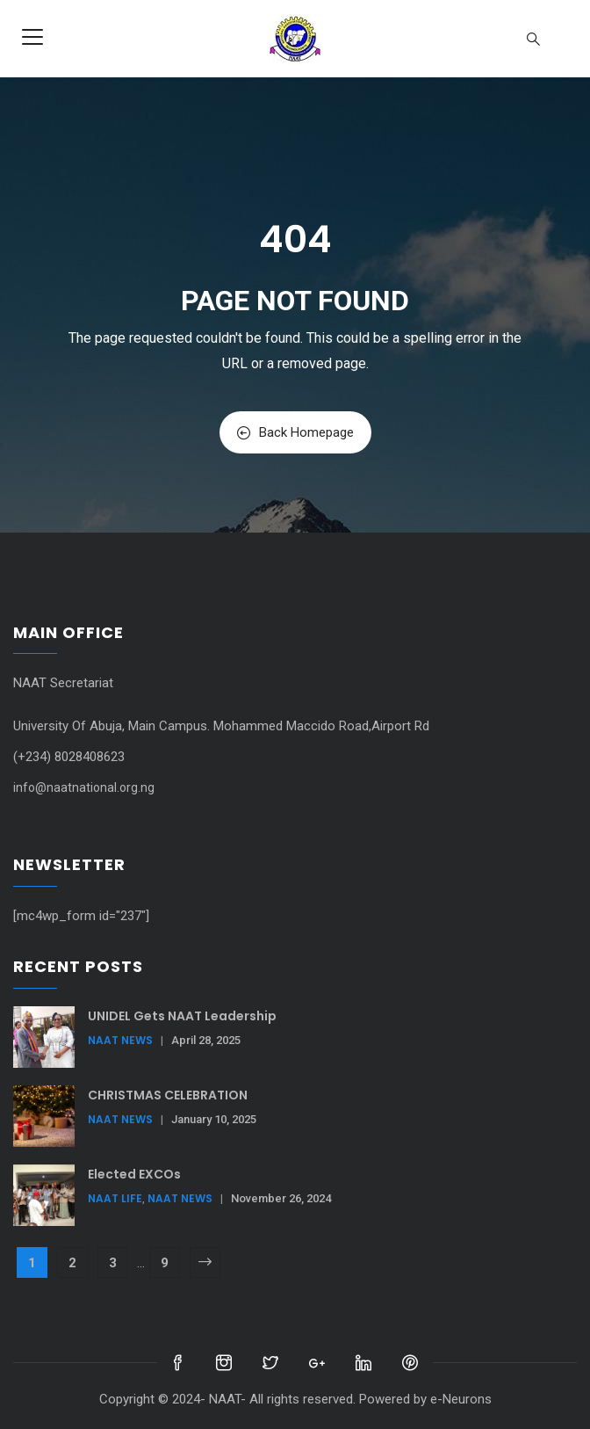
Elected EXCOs (134, 1174)
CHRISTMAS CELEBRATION (168, 1095)
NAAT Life (115, 1198)
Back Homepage (295, 432)
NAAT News (120, 1040)
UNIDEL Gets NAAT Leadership (182, 1016)
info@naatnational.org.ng (84, 787)
